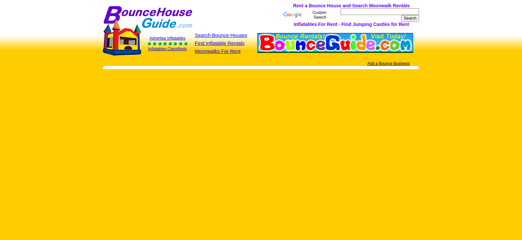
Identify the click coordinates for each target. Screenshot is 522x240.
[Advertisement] (214, 15)
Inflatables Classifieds (167, 49)
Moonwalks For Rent (218, 51)
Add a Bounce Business (388, 63)
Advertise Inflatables (167, 38)
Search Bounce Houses (221, 35)
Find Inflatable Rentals (219, 43)
